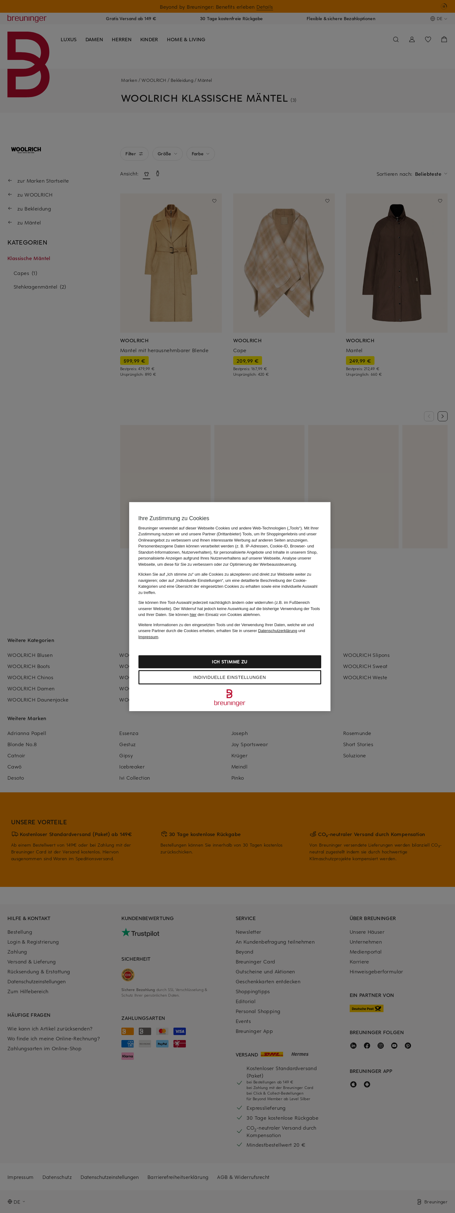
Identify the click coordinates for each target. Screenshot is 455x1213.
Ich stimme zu (229, 662)
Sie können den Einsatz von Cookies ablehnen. (214, 614)
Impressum (148, 636)
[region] (229, 606)
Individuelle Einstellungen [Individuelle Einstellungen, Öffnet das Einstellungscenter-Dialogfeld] (229, 677)
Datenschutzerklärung (277, 630)
